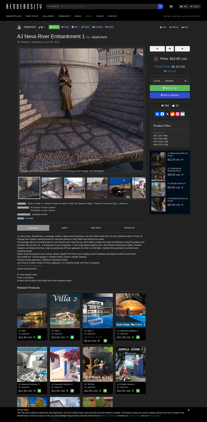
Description (33, 228)
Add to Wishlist (170, 95)
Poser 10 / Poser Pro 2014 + (81, 203)
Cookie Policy (135, 416)
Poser (99, 16)
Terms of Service (108, 416)
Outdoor (52, 207)
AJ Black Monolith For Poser (178, 154)
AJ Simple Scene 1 (126, 384)
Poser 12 (124, 203)
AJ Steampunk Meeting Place (174, 169)
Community (64, 16)
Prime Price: (163, 66)
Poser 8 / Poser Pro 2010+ (56, 203)
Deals (88, 16)
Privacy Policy (154, 416)
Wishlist (109, 27)
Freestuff (97, 27)
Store (75, 27)
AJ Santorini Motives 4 (62, 384)
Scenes (51, 210)
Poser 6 (31, 203)
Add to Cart (169, 88)
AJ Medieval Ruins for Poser (178, 199)
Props (44, 207)
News (78, 16)
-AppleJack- (99, 37)
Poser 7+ (39, 203)
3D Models (35, 207)
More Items (96, 228)
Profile (65, 27)
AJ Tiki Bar (89, 384)
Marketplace (13, 16)
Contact (112, 16)
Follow (54, 27)
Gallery (85, 27)
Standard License (39, 214)
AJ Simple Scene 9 (176, 183)
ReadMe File (159, 133)
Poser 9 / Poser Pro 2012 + (107, 203)
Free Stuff (32, 16)
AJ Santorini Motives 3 (29, 384)
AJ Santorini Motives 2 (127, 331)
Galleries (48, 16)
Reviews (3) (129, 228)
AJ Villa (22, 331)
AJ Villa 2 (56, 331)
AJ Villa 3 (88, 331)
